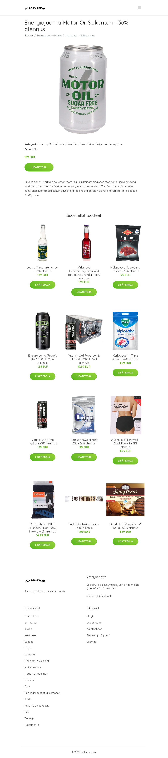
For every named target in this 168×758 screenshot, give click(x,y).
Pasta (27, 699)
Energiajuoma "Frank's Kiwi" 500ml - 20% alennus (42, 359)
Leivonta (29, 654)
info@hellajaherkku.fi (99, 596)
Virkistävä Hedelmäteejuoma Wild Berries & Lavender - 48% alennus (84, 273)
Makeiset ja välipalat (36, 661)
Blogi (90, 616)
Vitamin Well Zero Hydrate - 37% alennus (42, 441)
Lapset (28, 641)
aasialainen (31, 616)
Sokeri (83, 144)
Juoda (44, 144)
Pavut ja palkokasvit (36, 705)
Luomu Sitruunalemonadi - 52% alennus (42, 269)
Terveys (29, 718)
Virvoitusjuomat (98, 144)
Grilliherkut (30, 622)
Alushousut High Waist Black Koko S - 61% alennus (125, 443)
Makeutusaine (57, 144)
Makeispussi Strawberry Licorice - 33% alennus (125, 269)
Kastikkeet (30, 635)
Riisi (26, 712)
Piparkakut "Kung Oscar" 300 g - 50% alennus (125, 526)
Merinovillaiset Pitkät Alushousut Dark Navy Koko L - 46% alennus (43, 527)
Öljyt (27, 686)
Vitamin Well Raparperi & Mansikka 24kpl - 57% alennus (84, 359)
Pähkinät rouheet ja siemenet (42, 692)
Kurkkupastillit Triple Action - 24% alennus (125, 357)
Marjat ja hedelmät (35, 673)
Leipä (27, 648)
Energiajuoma (117, 144)
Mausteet (30, 680)
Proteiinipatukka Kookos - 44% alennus (84, 526)
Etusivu (28, 35)
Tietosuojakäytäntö (98, 635)
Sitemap (91, 641)
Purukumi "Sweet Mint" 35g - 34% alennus (84, 441)
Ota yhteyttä (94, 622)
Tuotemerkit (31, 724)
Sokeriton (72, 144)
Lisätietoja (39, 167)
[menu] (139, 7)
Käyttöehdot (94, 629)
